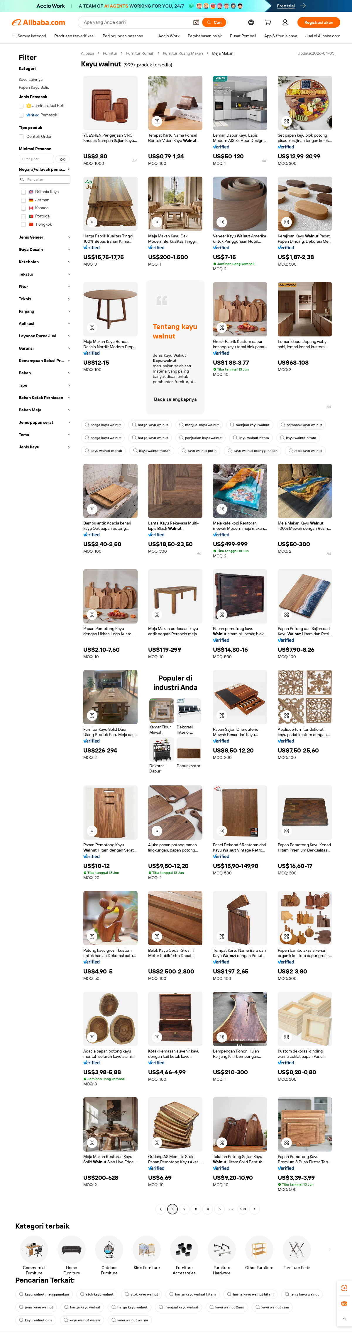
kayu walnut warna (82, 1320)
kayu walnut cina (272, 1307)
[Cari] (214, 22)
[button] (196, 22)
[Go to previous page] (160, 1209)
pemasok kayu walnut (301, 425)
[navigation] (44, 632)
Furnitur (110, 53)
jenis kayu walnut (302, 1294)
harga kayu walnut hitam (192, 1294)
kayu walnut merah (103, 450)
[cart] (269, 23)
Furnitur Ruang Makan (183, 53)
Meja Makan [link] (222, 53)
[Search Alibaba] (136, 22)
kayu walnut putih (199, 450)
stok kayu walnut (305, 450)
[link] (344, 1288)
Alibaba (87, 53)
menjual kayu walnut (199, 425)
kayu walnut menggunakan (252, 450)
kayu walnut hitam (251, 437)
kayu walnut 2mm (226, 1307)
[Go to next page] (254, 1209)
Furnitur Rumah (140, 53)
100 (243, 1209)
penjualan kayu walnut (200, 437)
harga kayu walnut (103, 425)
